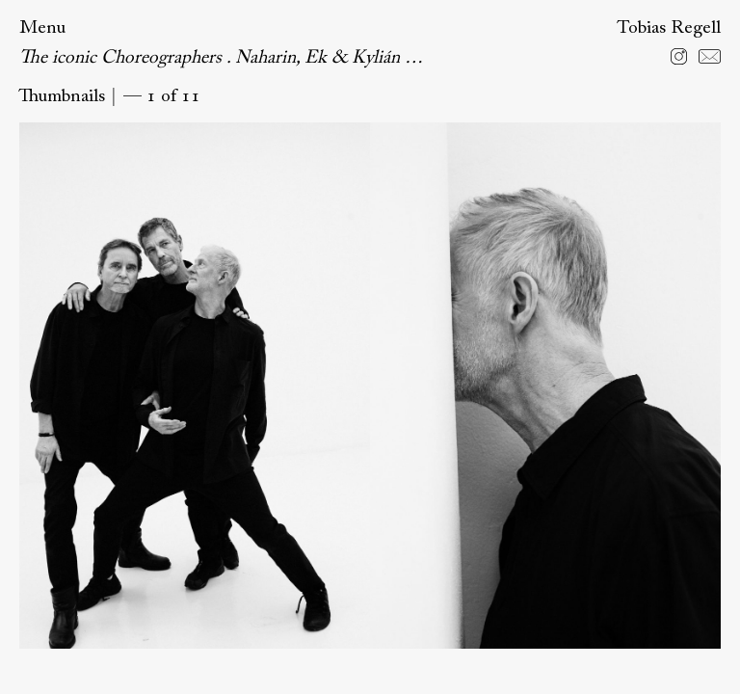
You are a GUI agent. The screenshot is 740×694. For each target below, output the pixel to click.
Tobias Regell (669, 28)
